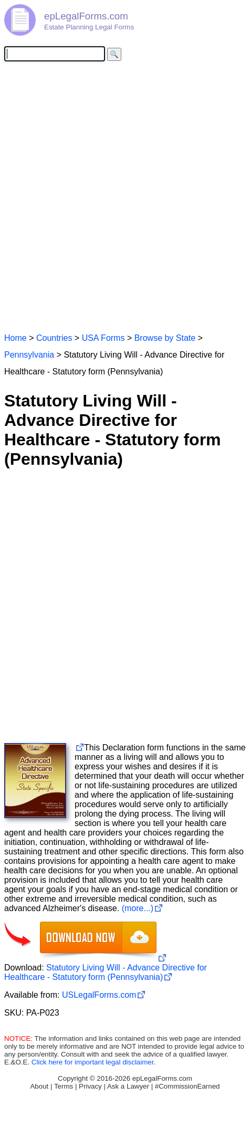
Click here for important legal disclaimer (93, 1062)
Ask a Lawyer (128, 1086)
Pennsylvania (29, 354)
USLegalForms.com (99, 994)
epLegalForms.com (86, 16)
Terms (63, 1086)
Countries (54, 337)
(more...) (137, 908)
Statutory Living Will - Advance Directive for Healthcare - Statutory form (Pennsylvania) (105, 972)
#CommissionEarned (187, 1086)
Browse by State (165, 337)
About (39, 1086)
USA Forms (103, 337)
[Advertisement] (125, 196)
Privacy (90, 1086)
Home (15, 337)
